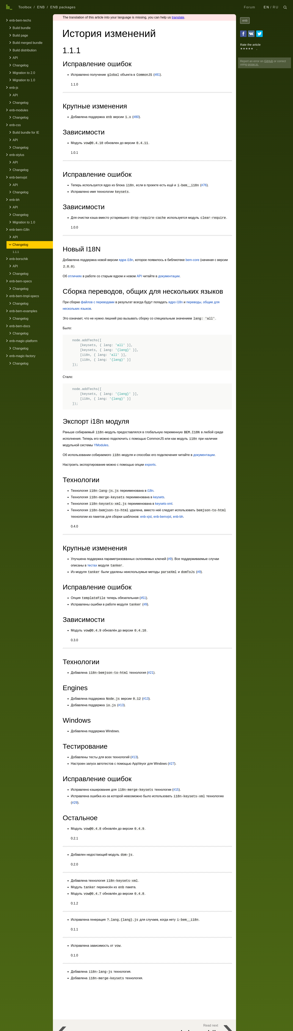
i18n (150, 490)
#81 (157, 74)
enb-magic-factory (22, 356)
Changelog (20, 65)
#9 (170, 559)
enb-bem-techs (20, 20)
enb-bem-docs (19, 326)
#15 (176, 789)
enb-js (13, 87)
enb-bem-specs (20, 281)
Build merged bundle (28, 42)
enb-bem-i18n (19, 229)
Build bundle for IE (26, 132)
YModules (101, 445)
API (15, 58)
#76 (204, 185)
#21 (150, 672)
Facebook (243, 33)
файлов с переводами (97, 302)
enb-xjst (146, 516)
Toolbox (25, 7)
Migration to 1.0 (24, 80)
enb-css (15, 125)
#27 (171, 763)
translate (178, 17)
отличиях (75, 276)
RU (276, 7)
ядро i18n (175, 302)
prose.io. (253, 64)
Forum (249, 7)
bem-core (192, 260)
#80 (136, 117)
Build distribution (24, 50)
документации (169, 276)
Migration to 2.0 (24, 73)
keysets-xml (163, 503)
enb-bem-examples (23, 311)
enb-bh (14, 199)
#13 (146, 698)
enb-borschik (18, 259)
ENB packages (62, 7)
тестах (92, 565)
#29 (74, 802)
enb (244, 20)
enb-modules (18, 110)
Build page (20, 35)
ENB (41, 7)
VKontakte (251, 33)
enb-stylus (16, 155)
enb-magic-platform (23, 341)
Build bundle (22, 28)
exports (150, 464)
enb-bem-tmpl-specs (24, 296)
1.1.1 (16, 251)
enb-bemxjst (18, 177)
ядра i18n (126, 260)
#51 (143, 598)
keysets (158, 497)
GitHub (268, 61)
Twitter (259, 33)
